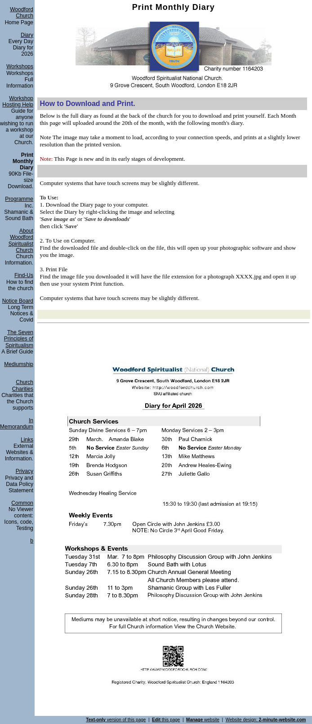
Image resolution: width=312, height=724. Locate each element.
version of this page (116, 719)
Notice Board (17, 301)
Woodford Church (21, 12)
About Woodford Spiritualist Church (21, 240)
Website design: (266, 719)
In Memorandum (16, 423)
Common (22, 503)
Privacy (24, 471)
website (202, 719)
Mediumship (18, 364)
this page (166, 719)
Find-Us (23, 275)
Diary (27, 35)
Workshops (19, 66)
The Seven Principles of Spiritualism (18, 339)
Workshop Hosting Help (17, 101)
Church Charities (22, 385)
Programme (19, 199)
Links (27, 440)
